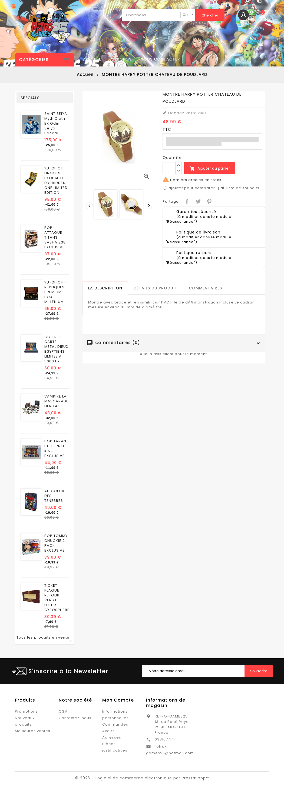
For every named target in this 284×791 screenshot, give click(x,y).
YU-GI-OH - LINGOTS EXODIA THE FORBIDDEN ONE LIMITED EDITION (56, 180)
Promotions (26, 711)
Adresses (111, 737)
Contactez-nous (75, 717)
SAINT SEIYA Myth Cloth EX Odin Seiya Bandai (55, 123)
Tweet (198, 201)
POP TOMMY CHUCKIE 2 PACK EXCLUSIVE (56, 543)
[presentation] (88, 205)
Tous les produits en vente (44, 639)
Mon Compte (118, 700)
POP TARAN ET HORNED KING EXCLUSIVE (55, 448)
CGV (63, 711)
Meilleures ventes (32, 730)
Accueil (92, 59)
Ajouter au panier (210, 168)
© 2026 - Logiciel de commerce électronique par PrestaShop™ (142, 778)
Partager (186, 201)
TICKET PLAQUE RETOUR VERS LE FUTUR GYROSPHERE (57, 597)
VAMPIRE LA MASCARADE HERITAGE (56, 401)
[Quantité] (169, 168)
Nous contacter (160, 59)
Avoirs (108, 730)
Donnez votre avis (185, 113)
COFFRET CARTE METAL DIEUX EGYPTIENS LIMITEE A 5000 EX (56, 349)
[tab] (105, 288)
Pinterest (209, 201)
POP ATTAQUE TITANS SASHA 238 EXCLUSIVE (55, 237)
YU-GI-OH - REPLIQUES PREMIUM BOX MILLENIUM (55, 292)
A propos (120, 59)
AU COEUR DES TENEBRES (54, 496)
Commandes (115, 724)
